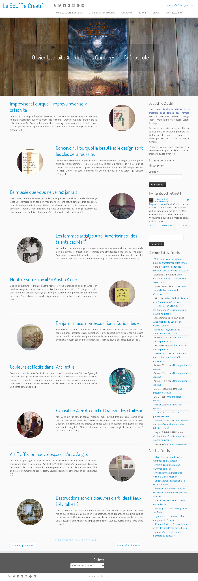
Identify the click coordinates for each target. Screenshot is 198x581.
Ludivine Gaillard (162, 420)
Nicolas (157, 404)
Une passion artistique (69, 12)
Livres (156, 12)
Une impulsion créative (102, 12)
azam (156, 412)
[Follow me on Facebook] (65, 5)
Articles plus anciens (23, 545)
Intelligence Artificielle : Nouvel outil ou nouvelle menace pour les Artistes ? (170, 492)
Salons (142, 12)
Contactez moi (174, 12)
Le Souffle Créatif (23, 5)
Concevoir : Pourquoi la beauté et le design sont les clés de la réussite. (99, 151)
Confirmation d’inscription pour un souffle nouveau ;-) (169, 357)
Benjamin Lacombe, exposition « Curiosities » (97, 323)
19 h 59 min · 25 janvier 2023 (160, 225)
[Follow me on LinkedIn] (84, 5)
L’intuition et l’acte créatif (165, 333)
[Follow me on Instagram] (74, 5)
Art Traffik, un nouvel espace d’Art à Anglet (49, 454)
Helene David (160, 353)
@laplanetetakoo (157, 204)
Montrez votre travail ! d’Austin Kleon (43, 279)
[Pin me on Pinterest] (79, 5)
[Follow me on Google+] (70, 5)
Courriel (153, 171)
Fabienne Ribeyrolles (164, 329)
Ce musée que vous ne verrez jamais (43, 192)
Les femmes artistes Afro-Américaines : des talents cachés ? (96, 238)
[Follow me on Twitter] (60, 5)
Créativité (127, 12)
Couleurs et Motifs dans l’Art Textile (42, 366)
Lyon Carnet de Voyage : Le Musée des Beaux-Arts (170, 278)
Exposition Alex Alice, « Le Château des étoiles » (99, 410)
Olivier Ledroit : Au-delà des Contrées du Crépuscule (170, 290)
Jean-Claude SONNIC (164, 306)
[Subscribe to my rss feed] (56, 5)
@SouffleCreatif (161, 201)
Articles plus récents (128, 545)
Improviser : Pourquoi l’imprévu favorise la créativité (48, 106)
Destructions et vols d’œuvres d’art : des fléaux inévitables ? (98, 501)
